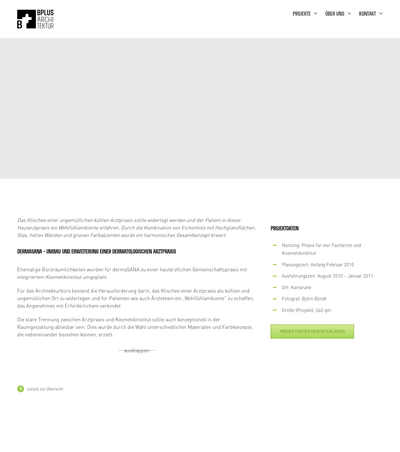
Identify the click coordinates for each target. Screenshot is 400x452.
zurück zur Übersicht (45, 388)
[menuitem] (309, 13)
